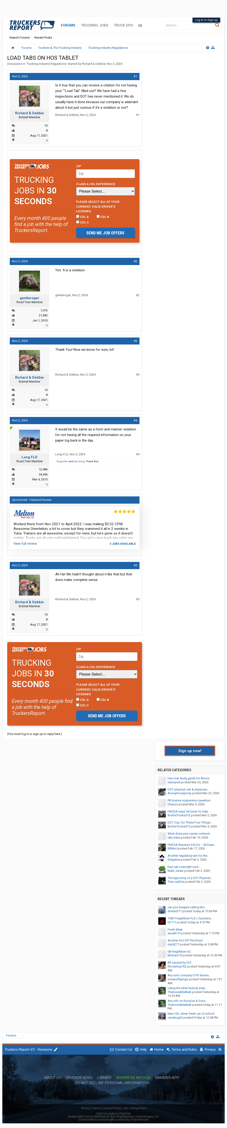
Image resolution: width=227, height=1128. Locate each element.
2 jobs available (123, 543)
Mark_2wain (176, 870)
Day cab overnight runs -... (185, 867)
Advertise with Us (133, 1078)
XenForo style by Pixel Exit (113, 1113)
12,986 (43, 469)
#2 (135, 261)
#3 (135, 341)
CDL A (82, 217)
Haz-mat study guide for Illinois (188, 778)
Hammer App (167, 1078)
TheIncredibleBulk (179, 992)
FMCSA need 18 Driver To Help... (189, 811)
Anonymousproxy (179, 793)
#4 (135, 420)
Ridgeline (174, 859)
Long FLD (29, 457)
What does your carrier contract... (190, 833)
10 (46, 125)
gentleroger (29, 298)
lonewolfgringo (178, 979)
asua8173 (174, 933)
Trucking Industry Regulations (46, 64)
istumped (174, 782)
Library (104, 1078)
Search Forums (20, 37)
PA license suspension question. (189, 800)
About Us (52, 1078)
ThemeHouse (139, 1119)
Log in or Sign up (206, 20)
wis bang (79, 461)
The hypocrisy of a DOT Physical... (190, 878)
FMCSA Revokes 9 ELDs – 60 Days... (192, 844)
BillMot (172, 848)
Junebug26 (175, 1017)
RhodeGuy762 (177, 966)
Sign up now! (189, 750)
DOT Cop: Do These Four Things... (190, 822)
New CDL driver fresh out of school (191, 1013)
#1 (135, 76)
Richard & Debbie (93, 64)
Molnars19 (175, 955)
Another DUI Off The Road (185, 940)
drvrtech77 (175, 911)
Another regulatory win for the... (188, 855)
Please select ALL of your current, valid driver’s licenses (98, 206)
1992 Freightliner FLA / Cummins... (190, 918)
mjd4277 (173, 944)
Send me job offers (105, 232)
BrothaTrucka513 (179, 815)
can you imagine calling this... (187, 907)
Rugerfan (62, 461)
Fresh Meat (175, 929)
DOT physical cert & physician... (188, 789)
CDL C (82, 222)
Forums (68, 25)
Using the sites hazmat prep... (187, 988)
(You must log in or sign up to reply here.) (34, 734)
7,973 (44, 310)
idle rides (174, 837)
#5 (135, 565)
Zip (78, 166)
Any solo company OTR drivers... (189, 975)
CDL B (103, 217)
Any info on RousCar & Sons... (188, 1001)
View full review (25, 543)
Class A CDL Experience (95, 184)
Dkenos (173, 804)
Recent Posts (43, 37)
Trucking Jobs (94, 25)
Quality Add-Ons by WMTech (113, 1116)
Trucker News (79, 1078)
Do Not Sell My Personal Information (112, 1083)
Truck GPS (123, 25)
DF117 (172, 922)
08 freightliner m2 (179, 951)
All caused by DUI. (180, 962)
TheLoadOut (176, 881)
